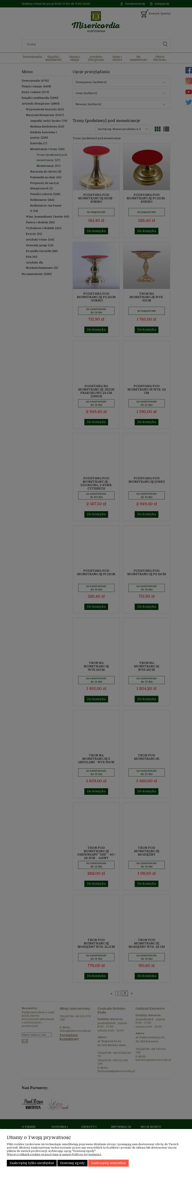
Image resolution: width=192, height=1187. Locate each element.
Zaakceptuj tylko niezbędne (32, 1163)
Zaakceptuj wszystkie (108, 1163)
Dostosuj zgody (72, 1163)
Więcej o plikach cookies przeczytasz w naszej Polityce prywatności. (54, 1154)
